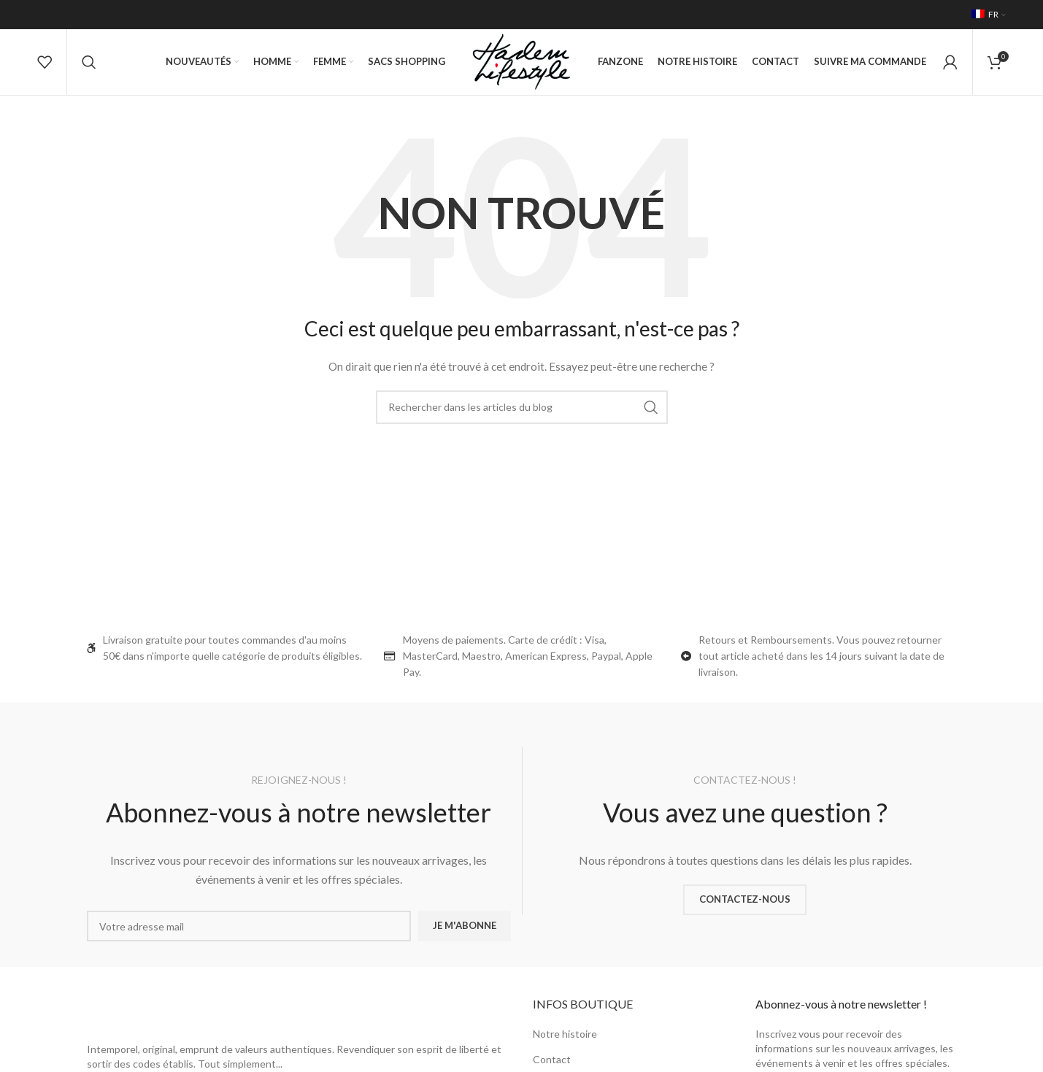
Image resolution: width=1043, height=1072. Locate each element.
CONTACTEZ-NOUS (744, 899)
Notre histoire (565, 1033)
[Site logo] (521, 61)
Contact (552, 1059)
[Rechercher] (89, 62)
